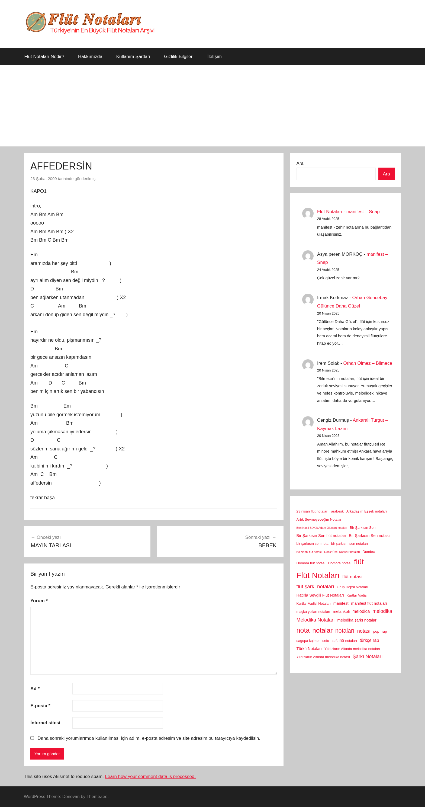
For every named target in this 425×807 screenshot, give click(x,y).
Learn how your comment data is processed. (150, 776)
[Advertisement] (212, 106)
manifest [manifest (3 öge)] (341, 603)
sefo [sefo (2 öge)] (325, 641)
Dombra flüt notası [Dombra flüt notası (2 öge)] (311, 563)
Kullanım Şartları (133, 56)
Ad (35, 688)
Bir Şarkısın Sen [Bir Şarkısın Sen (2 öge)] (363, 528)
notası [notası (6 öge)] (364, 631)
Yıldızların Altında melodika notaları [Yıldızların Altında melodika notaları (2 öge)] (352, 649)
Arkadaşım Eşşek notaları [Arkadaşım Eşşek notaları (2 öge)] (366, 511)
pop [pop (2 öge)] (376, 631)
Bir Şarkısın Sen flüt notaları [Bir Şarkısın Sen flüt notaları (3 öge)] (321, 535)
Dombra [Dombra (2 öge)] (369, 552)
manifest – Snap (363, 211)
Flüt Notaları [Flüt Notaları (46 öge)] (318, 575)
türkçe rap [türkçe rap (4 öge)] (369, 640)
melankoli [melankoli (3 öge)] (341, 611)
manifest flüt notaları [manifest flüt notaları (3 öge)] (369, 603)
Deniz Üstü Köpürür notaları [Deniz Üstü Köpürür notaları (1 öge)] (342, 551)
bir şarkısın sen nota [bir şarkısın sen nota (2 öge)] (313, 544)
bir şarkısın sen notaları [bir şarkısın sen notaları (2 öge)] (349, 544)
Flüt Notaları (329, 211)
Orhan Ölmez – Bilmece (367, 363)
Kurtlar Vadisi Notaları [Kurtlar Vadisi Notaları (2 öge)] (314, 603)
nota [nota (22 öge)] (303, 630)
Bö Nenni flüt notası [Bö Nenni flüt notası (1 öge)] (309, 551)
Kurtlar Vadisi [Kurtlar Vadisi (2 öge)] (357, 595)
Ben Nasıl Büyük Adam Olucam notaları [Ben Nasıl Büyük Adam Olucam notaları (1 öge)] (322, 527)
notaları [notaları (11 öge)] (345, 630)
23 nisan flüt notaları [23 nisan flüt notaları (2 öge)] (313, 511)
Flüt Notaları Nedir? (44, 56)
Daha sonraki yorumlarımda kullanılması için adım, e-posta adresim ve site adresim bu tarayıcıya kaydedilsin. (148, 738)
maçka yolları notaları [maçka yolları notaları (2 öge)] (313, 612)
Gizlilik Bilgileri (179, 56)
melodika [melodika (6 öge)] (382, 611)
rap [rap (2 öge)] (384, 631)
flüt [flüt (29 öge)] (359, 562)
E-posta (40, 705)
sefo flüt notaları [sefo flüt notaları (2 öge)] (344, 641)
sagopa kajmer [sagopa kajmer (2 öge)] (308, 641)
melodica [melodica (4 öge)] (361, 611)
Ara (300, 163)
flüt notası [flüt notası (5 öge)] (352, 576)
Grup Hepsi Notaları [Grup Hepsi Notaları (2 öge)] (352, 587)
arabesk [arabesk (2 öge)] (337, 511)
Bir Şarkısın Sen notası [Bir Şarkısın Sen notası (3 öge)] (369, 535)
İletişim (214, 56)
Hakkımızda (90, 56)
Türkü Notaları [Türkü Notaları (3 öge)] (309, 648)
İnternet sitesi (45, 722)
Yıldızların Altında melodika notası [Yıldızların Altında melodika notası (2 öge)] (323, 657)
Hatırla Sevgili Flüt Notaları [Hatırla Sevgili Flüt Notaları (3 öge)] (320, 595)
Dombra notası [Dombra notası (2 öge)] (339, 563)
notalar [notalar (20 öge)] (322, 630)
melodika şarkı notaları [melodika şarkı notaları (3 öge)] (357, 620)
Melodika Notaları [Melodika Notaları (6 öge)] (316, 620)
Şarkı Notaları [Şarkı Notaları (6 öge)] (368, 656)
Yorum (39, 600)
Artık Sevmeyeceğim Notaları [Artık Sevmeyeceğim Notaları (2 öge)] (320, 519)
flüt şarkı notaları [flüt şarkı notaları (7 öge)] (315, 586)
